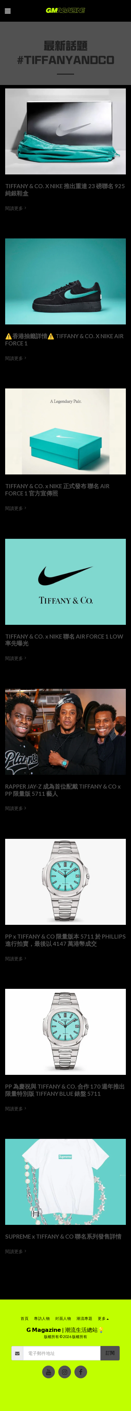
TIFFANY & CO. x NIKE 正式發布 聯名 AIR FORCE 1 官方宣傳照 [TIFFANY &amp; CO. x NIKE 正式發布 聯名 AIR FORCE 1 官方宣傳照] (57, 490)
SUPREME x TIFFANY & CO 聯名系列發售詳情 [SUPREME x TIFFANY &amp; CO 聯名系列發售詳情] (63, 1236)
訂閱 (110, 1353)
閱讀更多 (16, 208)
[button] (7, 10)
